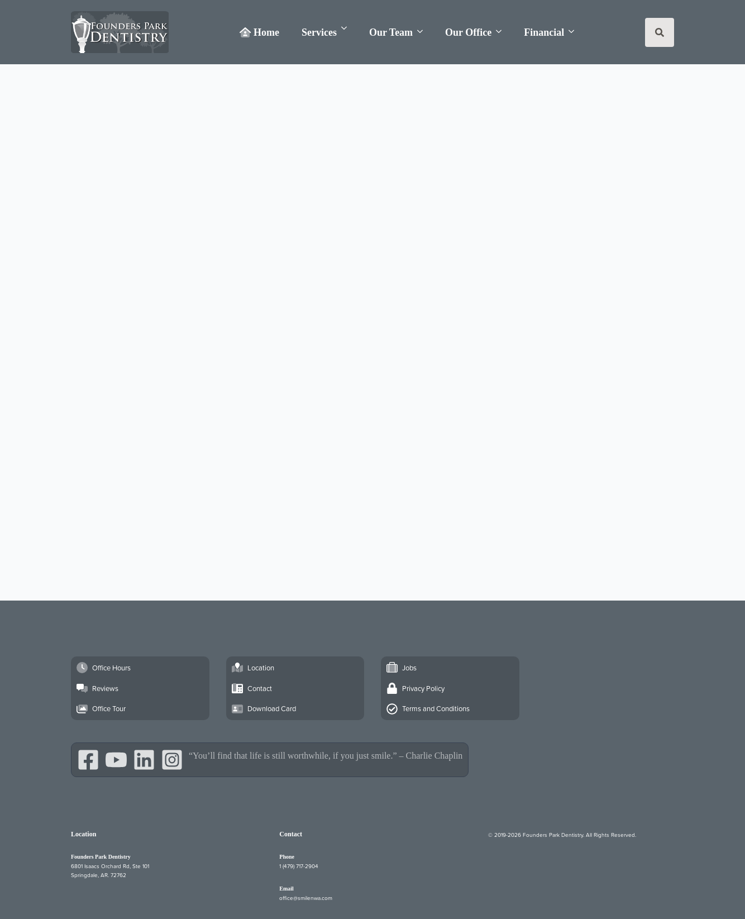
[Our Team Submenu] (423, 32)
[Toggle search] (659, 32)
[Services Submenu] (347, 28)
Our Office (468, 32)
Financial (544, 32)
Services (319, 32)
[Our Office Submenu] (502, 32)
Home (259, 32)
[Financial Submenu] (574, 32)
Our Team (391, 32)
